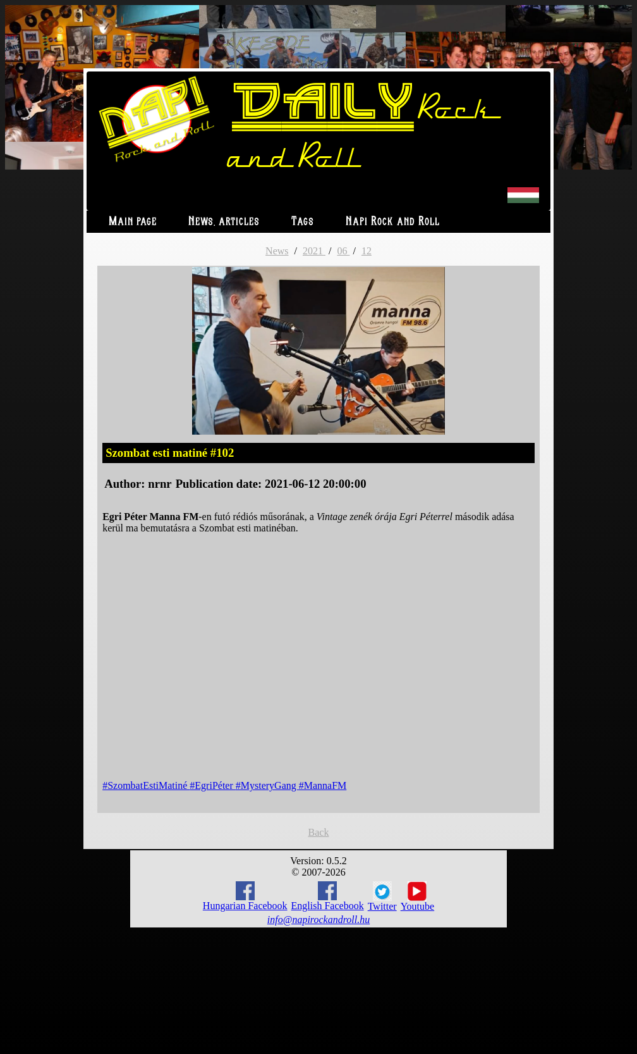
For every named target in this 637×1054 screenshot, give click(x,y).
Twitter (382, 896)
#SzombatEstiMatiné (146, 785)
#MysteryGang (267, 785)
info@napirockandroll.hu (318, 919)
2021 (314, 250)
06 (343, 250)
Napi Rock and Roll (393, 221)
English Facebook (327, 896)
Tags (302, 221)
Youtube (418, 896)
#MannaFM (323, 785)
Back (318, 832)
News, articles (224, 221)
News (276, 250)
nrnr (159, 483)
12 (366, 250)
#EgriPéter (212, 785)
